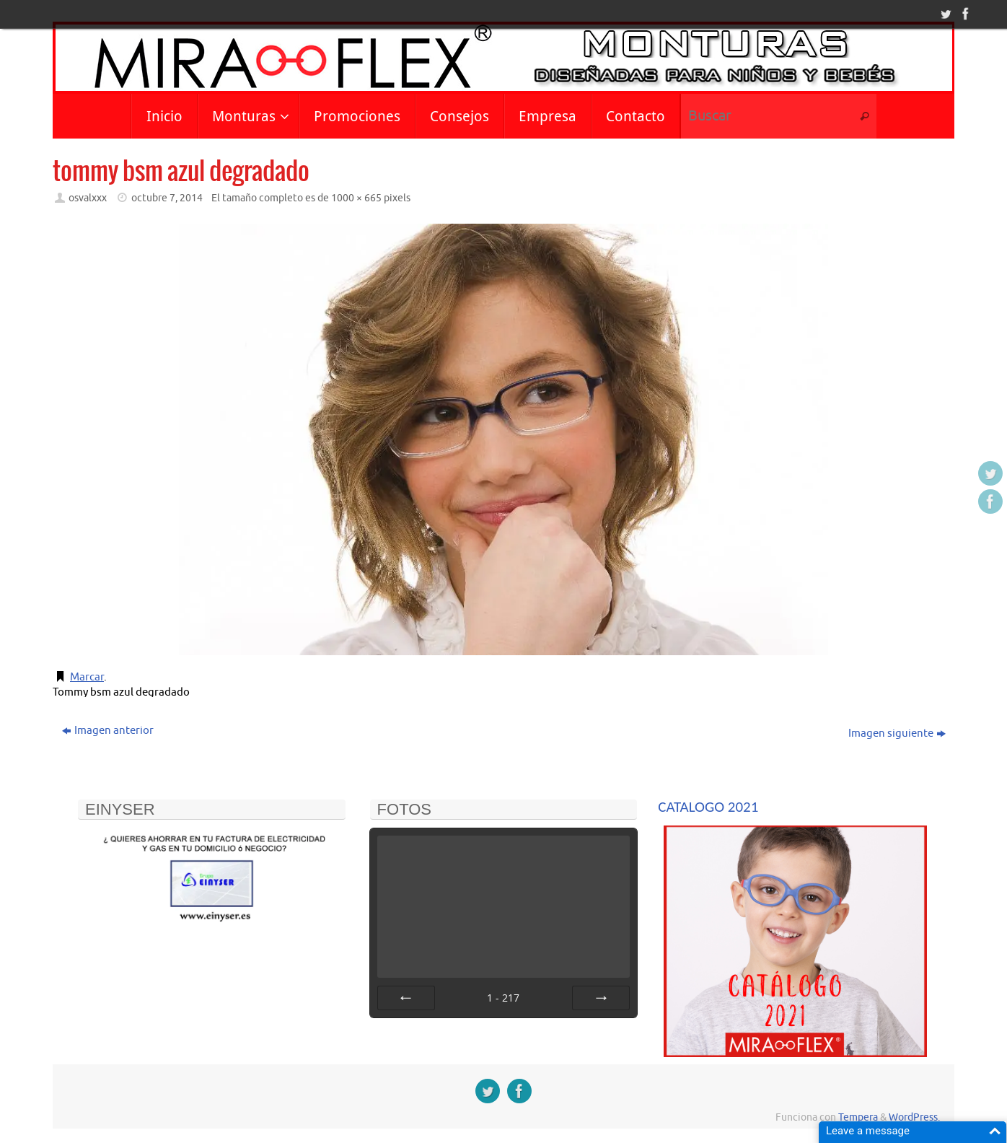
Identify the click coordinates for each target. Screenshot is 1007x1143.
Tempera (858, 1117)
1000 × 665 (356, 198)
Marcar (87, 677)
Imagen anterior (108, 730)
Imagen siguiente (897, 733)
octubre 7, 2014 (167, 198)
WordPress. (914, 1117)
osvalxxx (88, 198)
